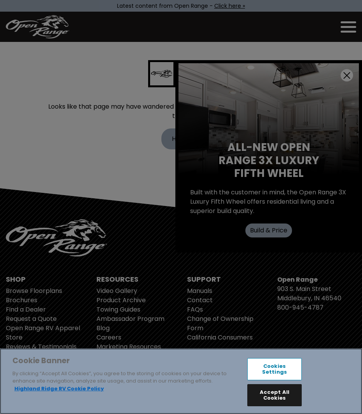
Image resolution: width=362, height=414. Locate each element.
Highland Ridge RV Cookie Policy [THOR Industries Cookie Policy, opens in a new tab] (59, 388)
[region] (181, 381)
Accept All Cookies (274, 395)
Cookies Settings (274, 369)
